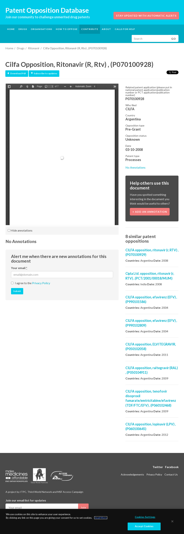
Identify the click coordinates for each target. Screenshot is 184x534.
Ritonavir (34, 48)
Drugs (20, 48)
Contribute (89, 29)
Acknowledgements (132, 474)
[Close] (172, 521)
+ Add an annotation (149, 211)
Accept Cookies (144, 526)
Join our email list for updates (26, 500)
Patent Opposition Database (47, 10)
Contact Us (171, 474)
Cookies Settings (145, 517)
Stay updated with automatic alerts (146, 15)
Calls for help (125, 29)
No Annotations (135, 167)
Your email (19, 268)
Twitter (158, 467)
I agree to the (32, 283)
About (106, 29)
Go (173, 38)
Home (11, 29)
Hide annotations (20, 230)
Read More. (100, 517)
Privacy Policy (41, 283)
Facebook (172, 467)
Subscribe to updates (44, 73)
